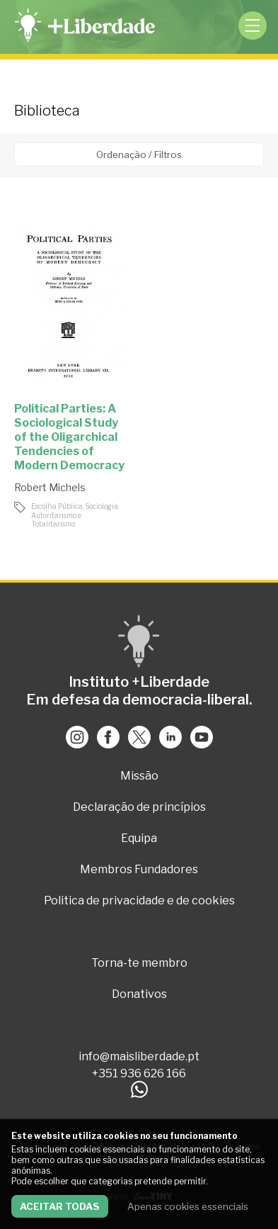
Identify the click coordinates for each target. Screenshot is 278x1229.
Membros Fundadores (139, 869)
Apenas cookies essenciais (187, 1206)
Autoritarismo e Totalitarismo (56, 520)
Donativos (139, 994)
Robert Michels (50, 487)
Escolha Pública (57, 506)
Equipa (139, 838)
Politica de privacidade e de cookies (139, 900)
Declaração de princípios (139, 807)
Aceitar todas (60, 1206)
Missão (139, 775)
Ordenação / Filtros (139, 154)
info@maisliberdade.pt (139, 1056)
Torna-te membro (139, 963)
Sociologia (101, 506)
